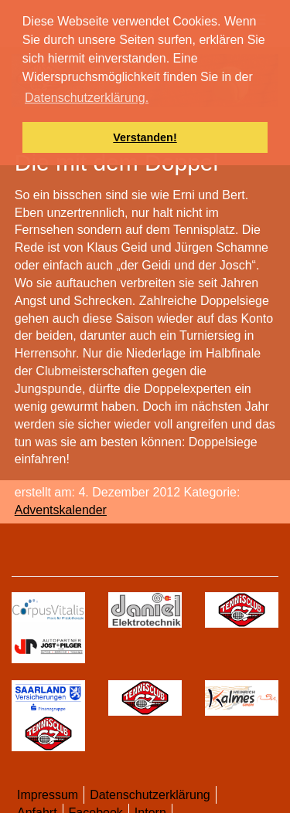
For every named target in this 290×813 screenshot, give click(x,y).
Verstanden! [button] (144, 137)
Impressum (47, 794)
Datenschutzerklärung (150, 794)
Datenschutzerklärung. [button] (86, 97)
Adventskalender (61, 510)
